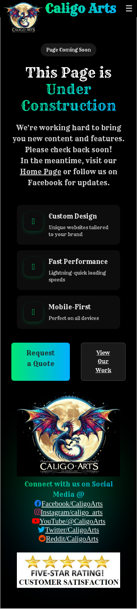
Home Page (40, 171)
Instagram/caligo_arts (72, 512)
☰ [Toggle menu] (129, 8)
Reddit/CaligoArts (72, 538)
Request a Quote (41, 358)
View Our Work (103, 361)
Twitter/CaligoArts (72, 530)
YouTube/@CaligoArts (73, 521)
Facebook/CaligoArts (72, 503)
